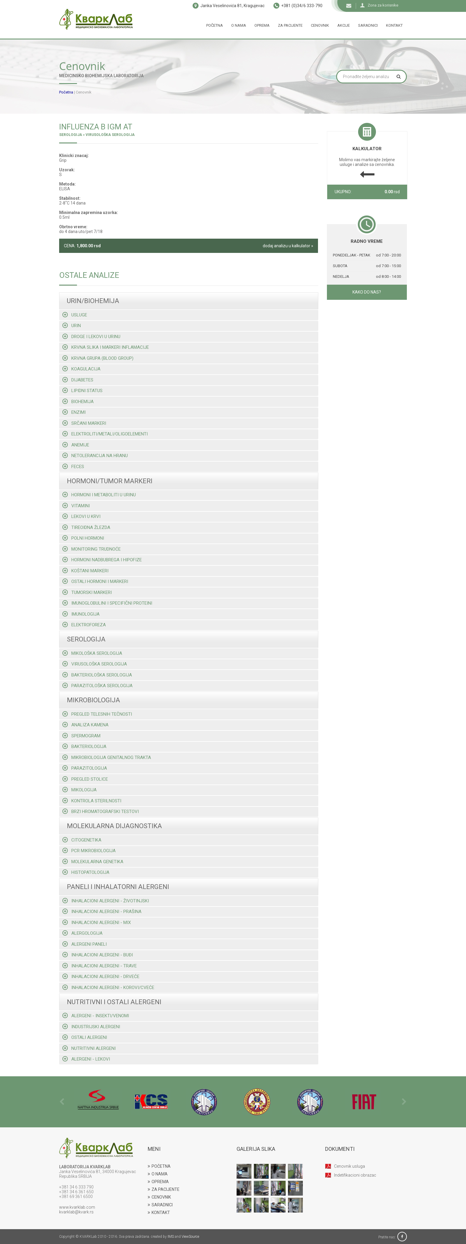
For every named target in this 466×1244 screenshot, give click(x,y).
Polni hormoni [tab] (83, 538)
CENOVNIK (159, 1197)
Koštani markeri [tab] (85, 570)
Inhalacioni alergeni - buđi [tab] (97, 955)
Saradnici (368, 25)
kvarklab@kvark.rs (76, 1212)
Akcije (343, 25)
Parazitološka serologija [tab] (97, 685)
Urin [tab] (71, 325)
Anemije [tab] (75, 445)
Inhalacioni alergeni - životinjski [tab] (105, 901)
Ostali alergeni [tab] (84, 1037)
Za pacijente (290, 25)
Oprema (262, 25)
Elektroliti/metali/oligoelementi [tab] (105, 434)
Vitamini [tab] (76, 505)
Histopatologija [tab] (85, 872)
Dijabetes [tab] (77, 380)
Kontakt (394, 25)
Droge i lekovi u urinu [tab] (91, 336)
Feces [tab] (73, 466)
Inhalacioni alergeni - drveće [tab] (100, 976)
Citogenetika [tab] (81, 840)
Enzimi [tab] (74, 412)
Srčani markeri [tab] (84, 423)
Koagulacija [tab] (81, 369)
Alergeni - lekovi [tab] (86, 1059)
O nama (238, 25)
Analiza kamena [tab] (85, 725)
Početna (214, 25)
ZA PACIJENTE (164, 1189)
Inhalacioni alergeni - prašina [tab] (101, 911)
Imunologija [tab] (81, 614)
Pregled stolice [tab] (85, 779)
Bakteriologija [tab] (84, 746)
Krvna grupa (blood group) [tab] (97, 358)
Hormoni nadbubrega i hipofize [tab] (102, 559)
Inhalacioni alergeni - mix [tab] (96, 922)
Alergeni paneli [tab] (84, 944)
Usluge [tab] (74, 315)
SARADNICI (160, 1204)
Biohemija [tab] (78, 401)
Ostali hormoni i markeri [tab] (95, 581)
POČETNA (159, 1166)
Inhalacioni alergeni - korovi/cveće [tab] (108, 987)
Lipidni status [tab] (82, 390)
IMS (171, 1237)
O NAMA (158, 1174)
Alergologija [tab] (82, 933)
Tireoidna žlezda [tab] (86, 527)
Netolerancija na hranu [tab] (95, 455)
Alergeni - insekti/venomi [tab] (95, 1015)
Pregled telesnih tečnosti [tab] (97, 714)
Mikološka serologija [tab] (92, 653)
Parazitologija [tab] (84, 768)
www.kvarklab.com (77, 1207)
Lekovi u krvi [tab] (81, 516)
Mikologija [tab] (79, 790)
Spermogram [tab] (81, 736)
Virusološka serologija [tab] (94, 664)
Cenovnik (320, 25)
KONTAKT (159, 1212)
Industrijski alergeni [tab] (91, 1026)
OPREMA (158, 1181)
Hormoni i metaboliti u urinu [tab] (99, 494)
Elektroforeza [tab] (84, 624)
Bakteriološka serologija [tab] (97, 675)
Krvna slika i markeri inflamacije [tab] (105, 347)
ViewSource (190, 1237)
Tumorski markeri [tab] (87, 592)
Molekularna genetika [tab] (92, 861)
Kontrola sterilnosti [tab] (91, 801)
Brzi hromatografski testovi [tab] (100, 811)
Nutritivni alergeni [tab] (89, 1048)
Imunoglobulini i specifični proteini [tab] (107, 603)
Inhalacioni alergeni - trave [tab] (99, 966)
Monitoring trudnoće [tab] (91, 549)
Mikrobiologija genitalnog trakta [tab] (106, 757)
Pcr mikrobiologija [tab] (89, 850)
